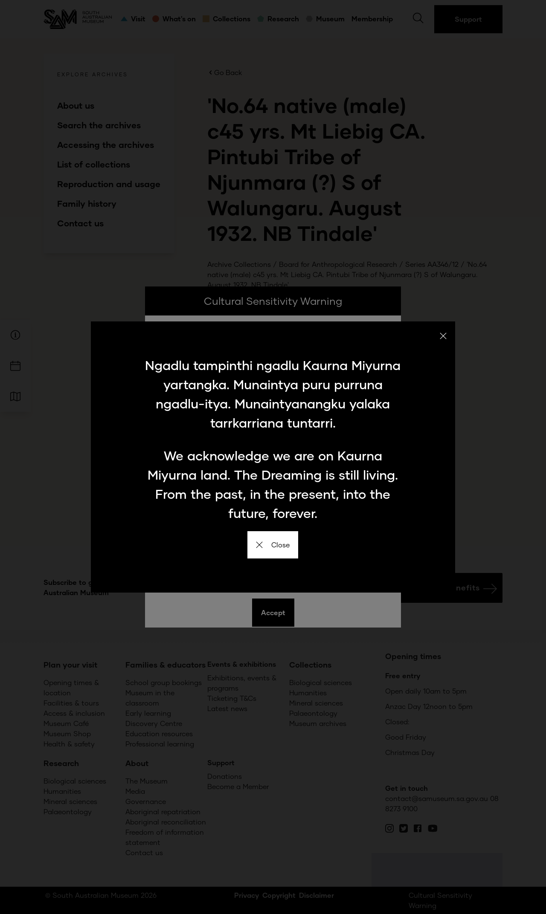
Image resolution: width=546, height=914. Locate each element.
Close (273, 545)
